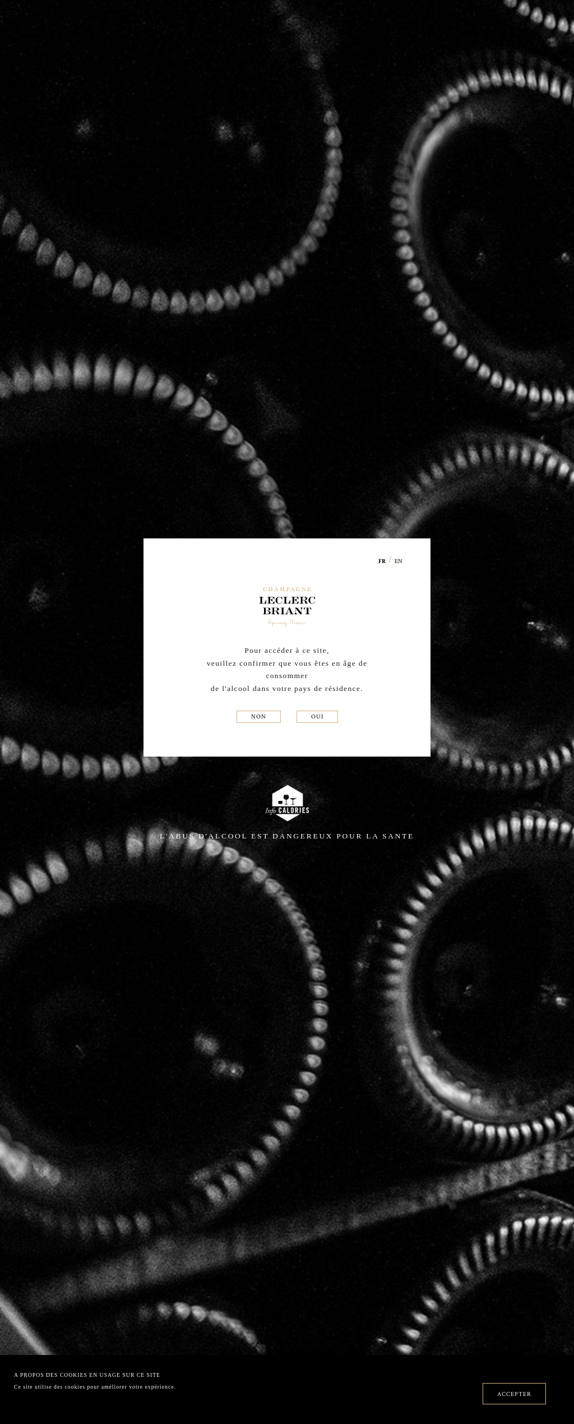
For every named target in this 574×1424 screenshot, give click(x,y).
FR (382, 562)
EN (398, 561)
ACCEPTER (514, 1394)
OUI (317, 716)
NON (258, 716)
